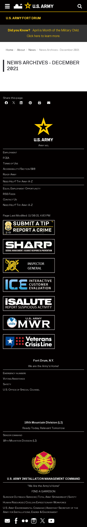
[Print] (39, 103)
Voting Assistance (14, 378)
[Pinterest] (30, 103)
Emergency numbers (14, 373)
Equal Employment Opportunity (21, 188)
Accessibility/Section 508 (19, 169)
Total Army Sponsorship (52, 497)
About (21, 50)
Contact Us (10, 199)
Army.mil (43, 145)
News (32, 50)
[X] (13, 103)
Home (9, 50)
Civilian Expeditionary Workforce (45, 502)
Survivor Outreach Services (19, 497)
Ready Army (9, 174)
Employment (10, 152)
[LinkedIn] (21, 103)
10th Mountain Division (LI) (20, 440)
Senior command (12, 435)
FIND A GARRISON (43, 491)
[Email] (48, 103)
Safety (7, 384)
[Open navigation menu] (7, 6)
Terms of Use (10, 163)
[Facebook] (6, 103)
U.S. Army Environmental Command (23, 508)
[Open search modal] (79, 6)
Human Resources (13, 502)
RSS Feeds (9, 194)
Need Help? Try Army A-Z (18, 181)
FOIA (6, 158)
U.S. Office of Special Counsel (21, 389)
